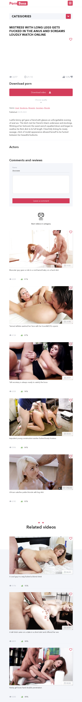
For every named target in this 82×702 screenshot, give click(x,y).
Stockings (23, 108)
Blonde (47, 108)
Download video (41, 92)
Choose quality (41, 101)
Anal (17, 108)
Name (14, 167)
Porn (18, 3)
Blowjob (31, 108)
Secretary (39, 108)
